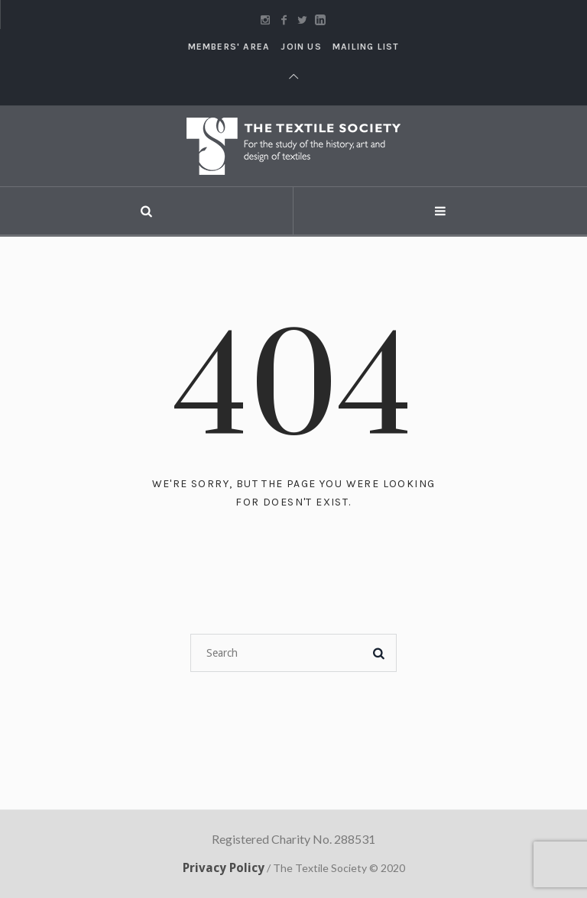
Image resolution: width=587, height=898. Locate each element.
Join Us (301, 46)
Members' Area (229, 46)
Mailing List (365, 46)
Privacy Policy (223, 868)
